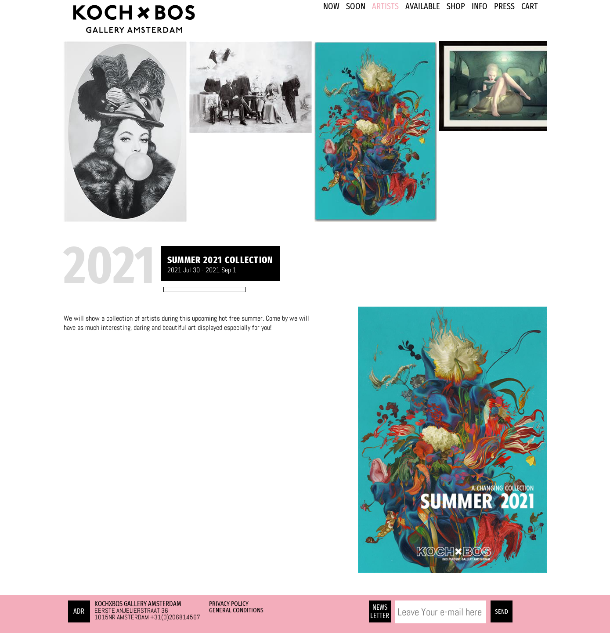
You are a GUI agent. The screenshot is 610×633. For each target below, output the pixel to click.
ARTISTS (385, 6)
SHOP (456, 6)
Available (422, 6)
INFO (479, 6)
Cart (529, 6)
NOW (331, 6)
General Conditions (236, 610)
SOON (355, 6)
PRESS (504, 6)
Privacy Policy (229, 604)
